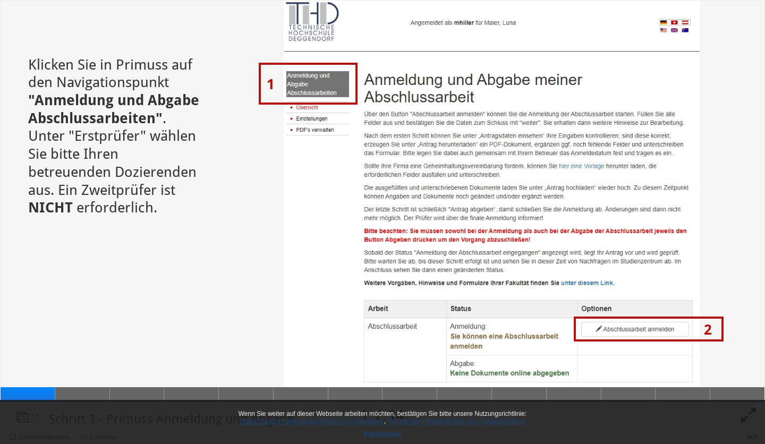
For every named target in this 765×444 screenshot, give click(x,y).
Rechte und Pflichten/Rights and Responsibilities (455, 421)
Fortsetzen (383, 434)
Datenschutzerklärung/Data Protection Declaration (312, 421)
